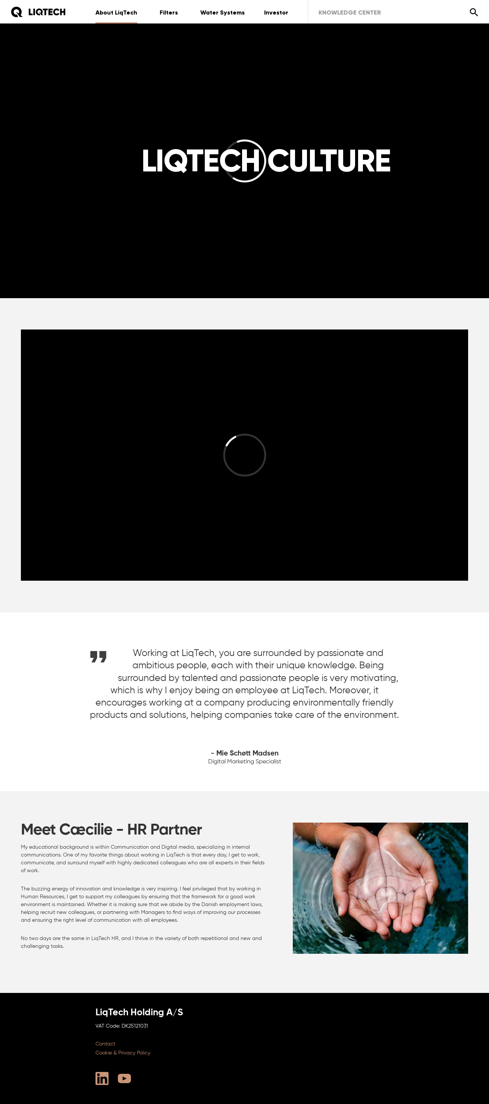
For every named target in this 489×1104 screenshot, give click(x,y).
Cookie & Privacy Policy (122, 1053)
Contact (105, 1044)
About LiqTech (116, 12)
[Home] (38, 12)
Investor (276, 12)
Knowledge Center (350, 12)
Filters (169, 12)
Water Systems (222, 12)
